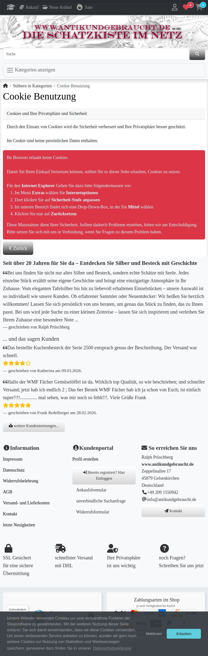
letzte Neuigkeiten (19, 524)
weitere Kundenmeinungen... (34, 426)
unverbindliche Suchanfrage (101, 500)
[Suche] (96, 54)
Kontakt (10, 513)
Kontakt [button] (173, 511)
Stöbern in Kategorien (32, 85)
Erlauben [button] (183, 634)
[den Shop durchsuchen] (197, 54)
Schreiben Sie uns (176, 565)
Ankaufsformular (91, 489)
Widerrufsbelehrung (20, 480)
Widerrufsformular (92, 511)
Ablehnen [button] (154, 634)
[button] (175, 7)
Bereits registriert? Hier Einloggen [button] (104, 475)
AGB (7, 491)
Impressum (12, 459)
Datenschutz (14, 470)
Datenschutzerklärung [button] (112, 648)
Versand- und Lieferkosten (26, 502)
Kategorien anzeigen (30, 70)
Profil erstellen (85, 459)
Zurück (18, 248)
